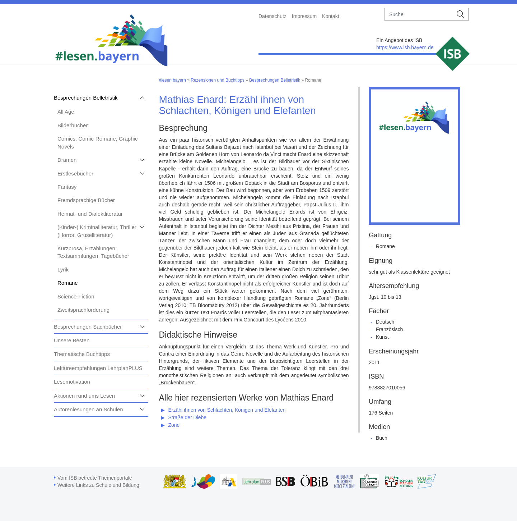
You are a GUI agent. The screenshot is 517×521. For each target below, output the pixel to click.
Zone (174, 425)
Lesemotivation (72, 382)
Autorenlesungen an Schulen (88, 409)
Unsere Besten (71, 340)
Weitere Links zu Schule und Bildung (98, 485)
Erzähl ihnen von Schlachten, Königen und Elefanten (227, 410)
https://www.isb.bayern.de (405, 47)
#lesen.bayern (172, 80)
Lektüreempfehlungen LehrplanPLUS (98, 368)
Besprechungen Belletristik (86, 98)
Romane (67, 283)
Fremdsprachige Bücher (86, 200)
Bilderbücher (72, 125)
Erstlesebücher (75, 173)
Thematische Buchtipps (82, 354)
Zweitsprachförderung (83, 310)
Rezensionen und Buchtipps (217, 80)
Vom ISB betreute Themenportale (94, 478)
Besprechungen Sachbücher (88, 327)
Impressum (304, 16)
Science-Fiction (75, 296)
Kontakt (330, 16)
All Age (65, 112)
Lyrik (63, 269)
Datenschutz (272, 16)
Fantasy (66, 187)
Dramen (66, 160)
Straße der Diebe (187, 417)
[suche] (419, 14)
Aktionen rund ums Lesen (84, 396)
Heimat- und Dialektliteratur (90, 214)
